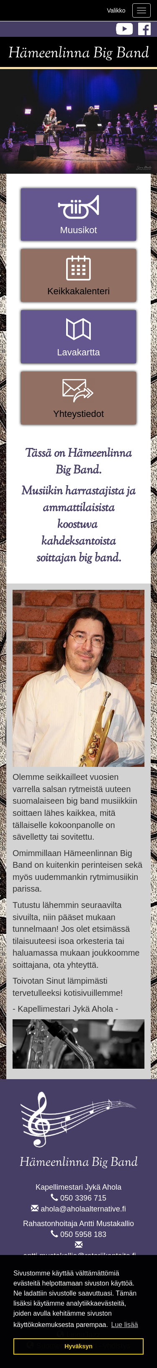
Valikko (116, 10)
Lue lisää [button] (124, 1324)
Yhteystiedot (78, 414)
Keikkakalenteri (78, 291)
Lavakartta (78, 352)
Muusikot (78, 230)
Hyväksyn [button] (78, 1346)
